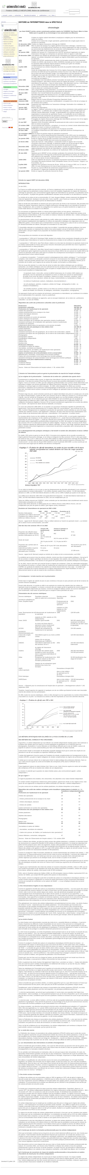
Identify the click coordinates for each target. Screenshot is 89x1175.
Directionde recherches (10, 101)
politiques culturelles (8, 52)
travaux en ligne (7, 107)
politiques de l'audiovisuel (10, 35)
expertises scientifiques (9, 81)
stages (5, 111)
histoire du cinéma (8, 39)
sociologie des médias (9, 71)
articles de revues (8, 93)
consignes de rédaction (9, 109)
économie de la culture (9, 47)
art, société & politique (9, 50)
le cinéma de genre (8, 45)
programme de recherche (10, 79)
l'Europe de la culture (9, 67)
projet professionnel (8, 56)
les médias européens (9, 69)
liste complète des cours (9, 74)
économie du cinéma (8, 33)
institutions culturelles (9, 54)
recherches (18, 15)
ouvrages (5, 89)
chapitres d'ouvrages (8, 91)
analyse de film (7, 43)
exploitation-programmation (7, 37)
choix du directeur (8, 105)
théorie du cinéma (8, 41)
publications (43, 15)
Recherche (6, 77)
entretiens (6, 97)
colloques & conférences (9, 95)
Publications (7, 87)
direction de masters (30, 15)
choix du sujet (7, 103)
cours (10, 15)
